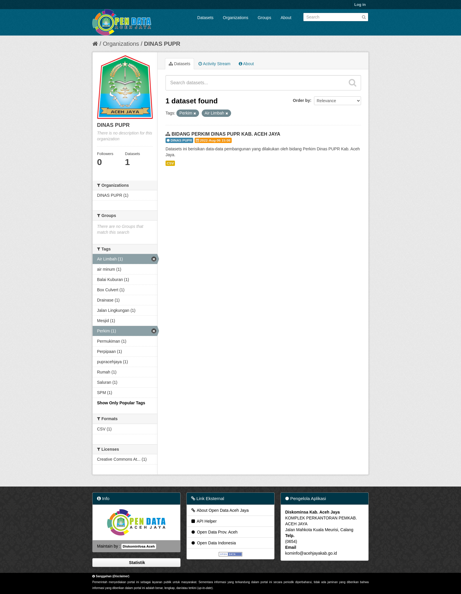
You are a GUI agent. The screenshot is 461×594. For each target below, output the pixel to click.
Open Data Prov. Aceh (214, 532)
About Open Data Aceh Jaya (220, 510)
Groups (264, 17)
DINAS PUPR (162, 44)
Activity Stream (214, 63)
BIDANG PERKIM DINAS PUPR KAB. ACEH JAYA (225, 134)
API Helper (204, 521)
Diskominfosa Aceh (139, 546)
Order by (301, 100)
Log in (360, 4)
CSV (170, 163)
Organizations (235, 17)
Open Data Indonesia (213, 543)
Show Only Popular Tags (121, 403)
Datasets (205, 17)
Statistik (136, 562)
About (285, 17)
